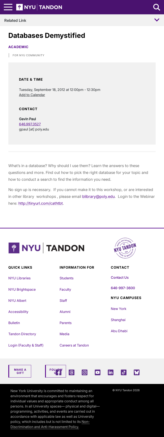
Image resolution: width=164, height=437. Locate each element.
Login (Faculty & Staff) (26, 345)
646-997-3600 (123, 288)
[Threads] (71, 372)
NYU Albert (17, 300)
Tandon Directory (22, 334)
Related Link (15, 20)
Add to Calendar (32, 95)
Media (64, 334)
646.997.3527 (30, 124)
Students (66, 278)
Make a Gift (20, 371)
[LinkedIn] (110, 372)
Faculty (65, 289)
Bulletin (14, 323)
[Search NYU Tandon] (157, 7)
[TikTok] (123, 372)
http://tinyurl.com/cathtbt (40, 203)
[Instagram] (84, 372)
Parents (66, 323)
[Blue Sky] (137, 372)
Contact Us (120, 277)
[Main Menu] (8, 7)
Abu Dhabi (119, 331)
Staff (63, 300)
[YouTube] (97, 372)
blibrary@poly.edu (98, 196)
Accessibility (18, 312)
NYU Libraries (19, 278)
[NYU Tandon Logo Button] (82, 253)
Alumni (65, 312)
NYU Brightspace (22, 289)
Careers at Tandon (74, 345)
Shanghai (118, 320)
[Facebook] (58, 372)
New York (118, 309)
